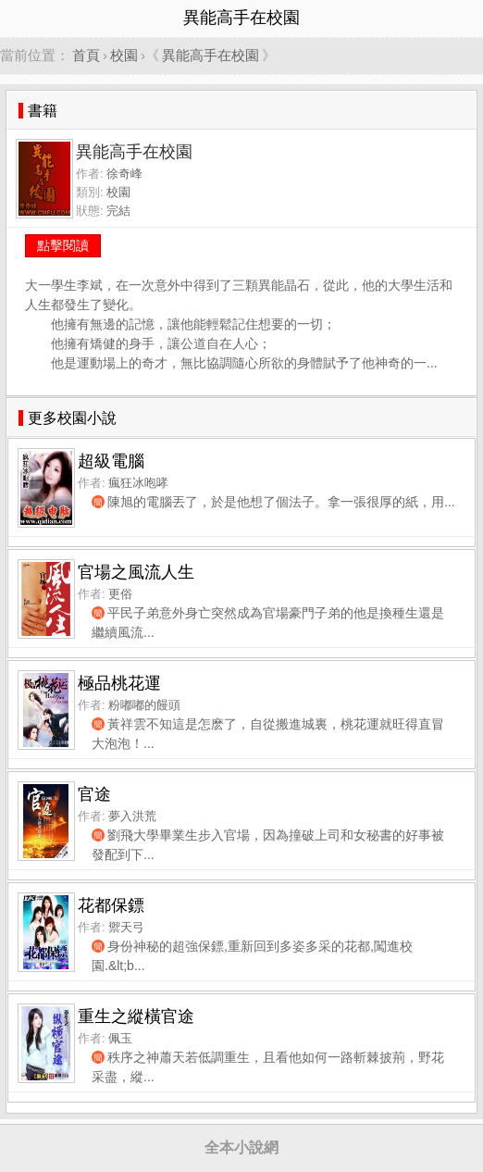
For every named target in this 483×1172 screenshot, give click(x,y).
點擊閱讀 (63, 245)
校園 (124, 55)
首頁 (86, 55)
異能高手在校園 (210, 55)
